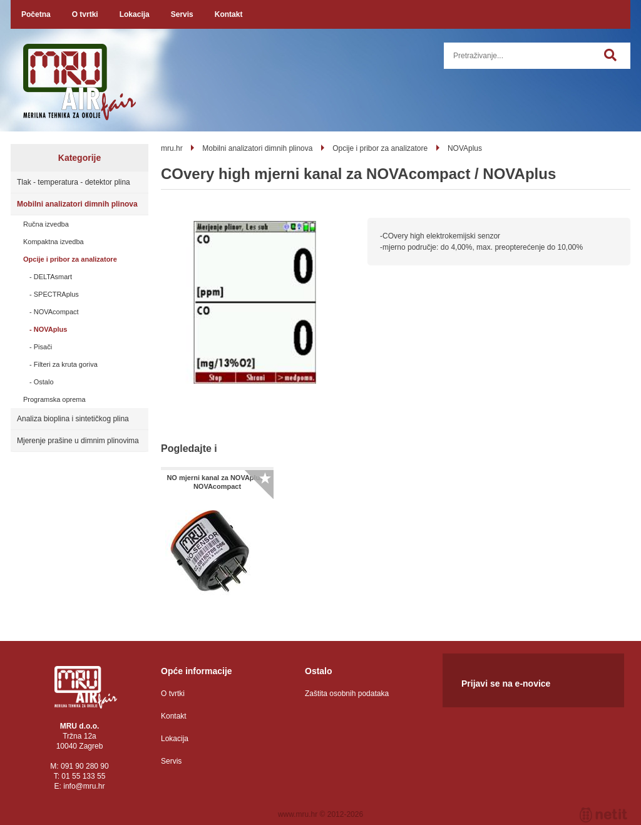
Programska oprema (54, 399)
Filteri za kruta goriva (66, 364)
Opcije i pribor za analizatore (70, 259)
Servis (182, 14)
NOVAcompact (56, 311)
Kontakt (229, 14)
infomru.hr (84, 786)
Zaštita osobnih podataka (347, 693)
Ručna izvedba (46, 224)
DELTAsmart (53, 276)
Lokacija (135, 14)
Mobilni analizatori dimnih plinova (77, 204)
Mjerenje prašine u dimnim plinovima (78, 440)
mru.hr (172, 148)
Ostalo (44, 382)
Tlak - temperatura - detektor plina (73, 182)
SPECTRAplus (56, 294)
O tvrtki (85, 14)
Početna (36, 14)
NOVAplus (51, 329)
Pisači (43, 347)
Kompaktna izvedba (53, 241)
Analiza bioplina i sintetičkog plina (73, 418)
